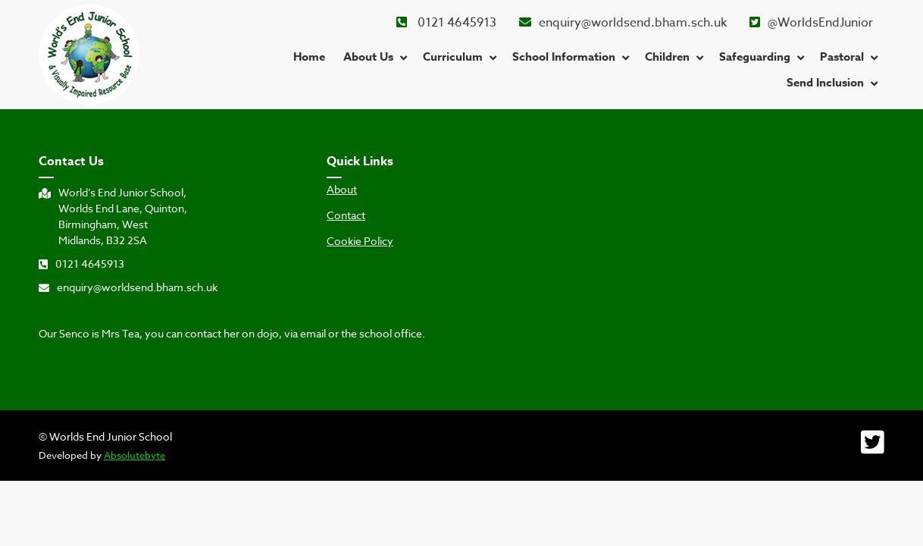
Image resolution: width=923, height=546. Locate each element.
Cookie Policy (360, 241)
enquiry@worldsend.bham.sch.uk (623, 23)
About (342, 189)
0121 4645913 (446, 23)
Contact (346, 215)
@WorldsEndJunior (811, 23)
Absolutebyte (134, 455)
